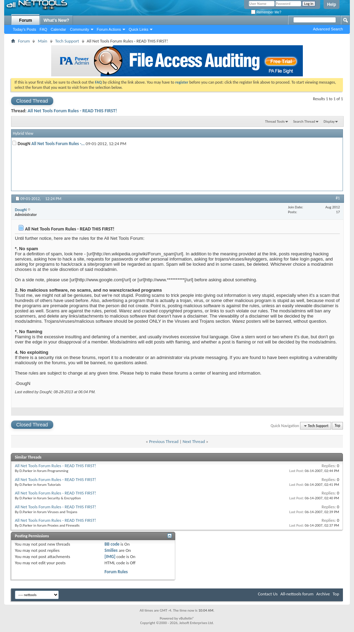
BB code (111, 544)
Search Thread (304, 121)
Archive (323, 593)
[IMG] (109, 556)
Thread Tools (275, 121)
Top (337, 426)
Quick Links (138, 29)
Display (329, 121)
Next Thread (194, 441)
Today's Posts (24, 29)
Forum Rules (116, 571)
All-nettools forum (297, 593)
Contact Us (268, 593)
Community (79, 29)
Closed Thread (32, 101)
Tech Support (67, 41)
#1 (338, 198)
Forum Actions (109, 29)
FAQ (43, 29)
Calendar (58, 29)
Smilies (111, 550)
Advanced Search (328, 29)
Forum (25, 20)
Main (42, 41)
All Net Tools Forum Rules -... (58, 143)
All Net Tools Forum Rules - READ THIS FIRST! (72, 111)
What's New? (56, 20)
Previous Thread (163, 441)
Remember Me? (266, 12)
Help (331, 4)
